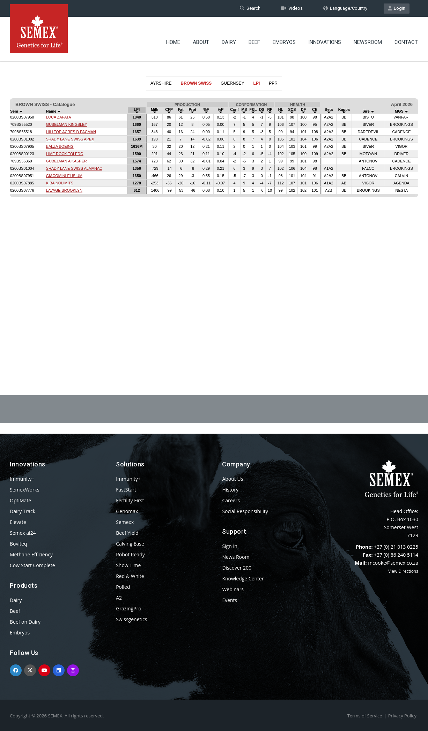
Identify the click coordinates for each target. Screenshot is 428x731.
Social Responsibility (245, 511)
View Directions (403, 571)
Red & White (130, 576)
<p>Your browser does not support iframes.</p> (214, 226)
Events (229, 600)
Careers (230, 500)
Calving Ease (130, 543)
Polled (123, 587)
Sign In (229, 546)
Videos (292, 8)
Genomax (127, 511)
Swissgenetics (131, 619)
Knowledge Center (243, 578)
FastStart (126, 489)
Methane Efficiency (31, 554)
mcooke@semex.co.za (393, 562)
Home (173, 36)
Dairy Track (22, 511)
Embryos (284, 36)
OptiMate (20, 500)
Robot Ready (130, 554)
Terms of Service (364, 716)
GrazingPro (128, 608)
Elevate (18, 522)
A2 (119, 597)
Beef (254, 36)
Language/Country (345, 8)
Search (250, 8)
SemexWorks (24, 489)
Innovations (324, 36)
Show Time (128, 565)
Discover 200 (236, 567)
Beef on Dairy (25, 621)
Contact (406, 36)
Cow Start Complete (32, 565)
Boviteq (18, 543)
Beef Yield (127, 533)
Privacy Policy (402, 716)
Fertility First (130, 500)
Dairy (229, 36)
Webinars (233, 589)
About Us (232, 478)
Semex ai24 (23, 533)
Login (396, 8)
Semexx (125, 522)
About (201, 36)
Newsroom (368, 36)
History (230, 489)
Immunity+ (22, 478)
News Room (235, 557)
